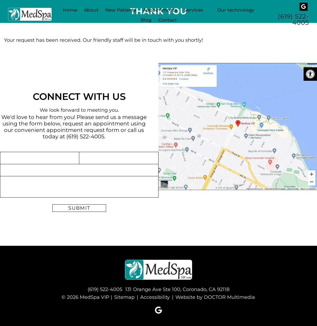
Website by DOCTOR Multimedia (215, 297)
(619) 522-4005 (293, 19)
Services (193, 10)
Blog (146, 20)
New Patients (120, 10)
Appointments (160, 10)
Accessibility (155, 297)
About (91, 10)
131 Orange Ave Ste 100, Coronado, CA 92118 (177, 289)
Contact (167, 20)
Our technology (235, 10)
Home (70, 10)
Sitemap (124, 297)
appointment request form (82, 130)
